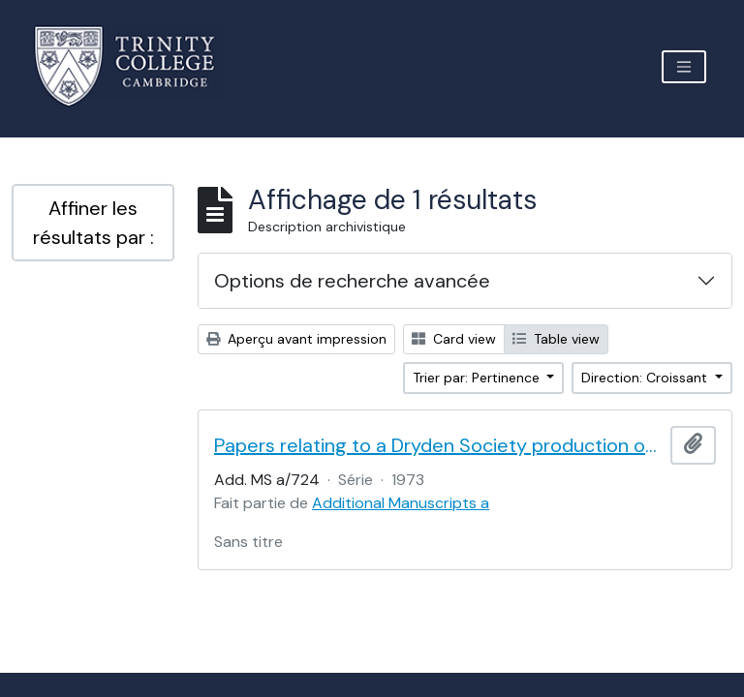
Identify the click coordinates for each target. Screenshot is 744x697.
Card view (454, 339)
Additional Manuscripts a (400, 503)
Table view (556, 339)
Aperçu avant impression (296, 339)
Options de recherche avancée (352, 280)
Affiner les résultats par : (93, 223)
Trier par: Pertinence (478, 377)
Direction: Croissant (646, 377)
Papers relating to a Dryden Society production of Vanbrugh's (438, 445)
